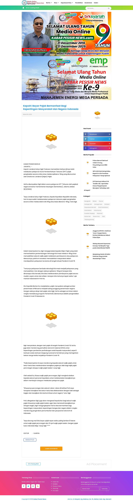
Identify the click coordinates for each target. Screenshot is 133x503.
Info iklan (55, 491)
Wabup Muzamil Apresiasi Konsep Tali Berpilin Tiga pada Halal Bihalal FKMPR (101, 246)
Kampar (107, 204)
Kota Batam (88, 210)
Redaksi (55, 484)
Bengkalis (87, 201)
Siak (103, 216)
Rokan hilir (88, 216)
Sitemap (55, 488)
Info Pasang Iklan (33, 464)
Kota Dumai (97, 210)
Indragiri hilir (88, 204)
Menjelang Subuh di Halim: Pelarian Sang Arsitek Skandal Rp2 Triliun (101, 257)
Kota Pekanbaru (103, 207)
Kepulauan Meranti (90, 207)
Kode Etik (55, 482)
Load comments (51, 449)
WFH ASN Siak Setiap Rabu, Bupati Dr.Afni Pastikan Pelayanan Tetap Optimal (102, 173)
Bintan (95, 201)
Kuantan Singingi (89, 213)
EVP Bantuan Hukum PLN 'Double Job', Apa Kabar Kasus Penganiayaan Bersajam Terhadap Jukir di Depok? (97, 185)
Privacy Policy (57, 486)
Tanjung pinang (89, 219)
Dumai (101, 201)
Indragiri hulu (98, 204)
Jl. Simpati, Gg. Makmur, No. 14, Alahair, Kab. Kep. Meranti (92, 499)
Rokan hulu (96, 216)
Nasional (99, 213)
